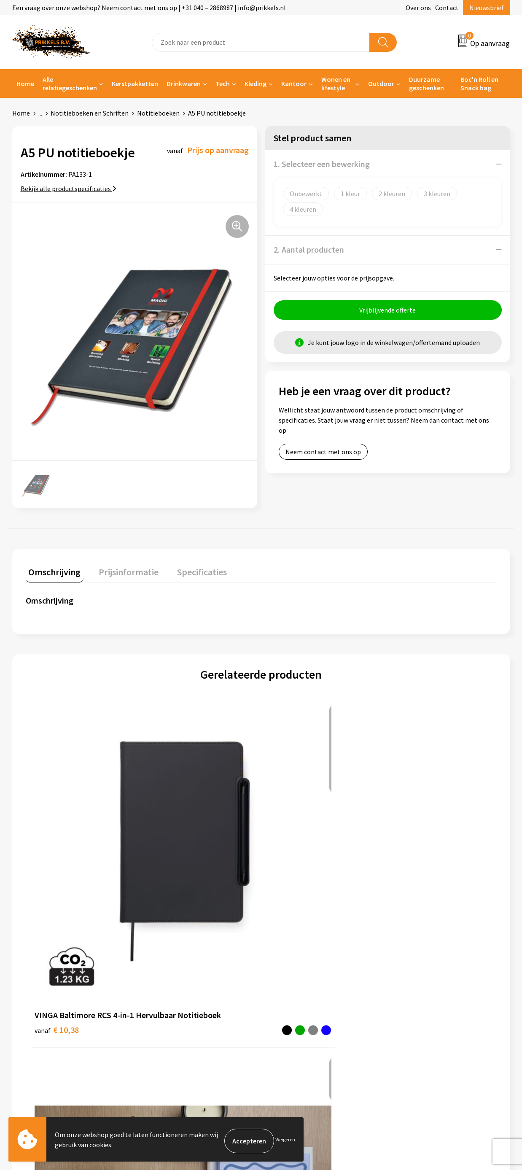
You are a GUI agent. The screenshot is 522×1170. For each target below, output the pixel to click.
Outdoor (381, 83)
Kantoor (294, 83)
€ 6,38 (290, 855)
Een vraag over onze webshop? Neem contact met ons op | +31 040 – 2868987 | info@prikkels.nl (149, 7)
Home (25, 83)
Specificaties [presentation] (188, 569)
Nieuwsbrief (486, 7)
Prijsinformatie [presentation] (121, 569)
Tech (222, 83)
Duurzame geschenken (426, 83)
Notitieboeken (158, 113)
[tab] (52, 571)
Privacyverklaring (420, 972)
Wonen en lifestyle (335, 83)
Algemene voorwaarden (429, 947)
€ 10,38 (57, 843)
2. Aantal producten (309, 249)
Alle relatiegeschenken (70, 83)
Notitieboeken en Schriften (90, 113)
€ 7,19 (407, 843)
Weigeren (285, 1141)
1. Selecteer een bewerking (322, 164)
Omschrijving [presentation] (52, 569)
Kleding (255, 83)
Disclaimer (410, 985)
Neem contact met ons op (323, 454)
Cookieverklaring (419, 959)
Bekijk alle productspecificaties (68, 188)
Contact (447, 7)
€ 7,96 (172, 855)
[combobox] (261, 42)
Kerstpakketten (135, 83)
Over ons (418, 7)
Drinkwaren (184, 83)
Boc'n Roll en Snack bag (479, 83)
